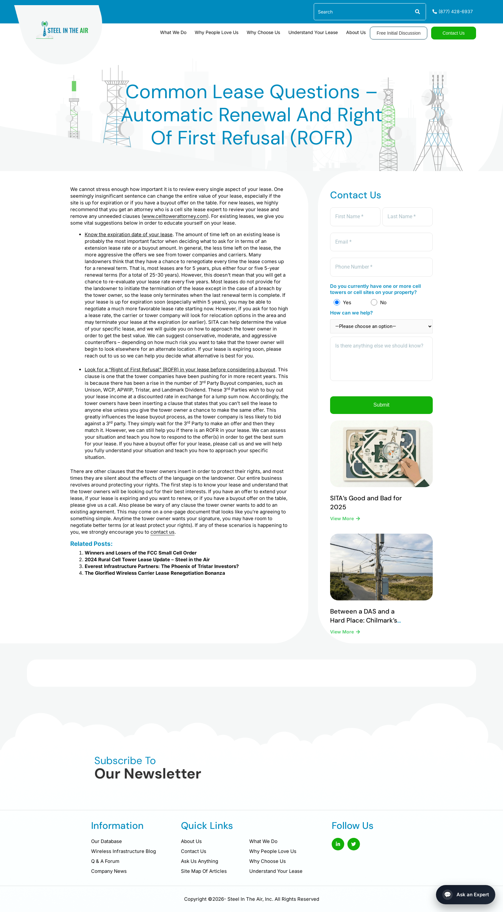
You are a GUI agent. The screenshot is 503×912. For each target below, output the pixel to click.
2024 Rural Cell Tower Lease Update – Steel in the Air (147, 559)
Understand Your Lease (313, 32)
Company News (109, 871)
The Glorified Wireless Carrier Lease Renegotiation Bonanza (155, 573)
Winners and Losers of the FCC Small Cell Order (141, 553)
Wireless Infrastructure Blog (123, 851)
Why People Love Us (216, 32)
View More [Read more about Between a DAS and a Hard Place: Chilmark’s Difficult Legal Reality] (342, 631)
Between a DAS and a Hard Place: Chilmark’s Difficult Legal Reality (363, 620)
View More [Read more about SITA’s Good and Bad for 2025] (342, 518)
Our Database (106, 841)
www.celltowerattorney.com (175, 216)
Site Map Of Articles (204, 871)
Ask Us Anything (199, 861)
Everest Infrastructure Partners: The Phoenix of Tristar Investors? (162, 566)
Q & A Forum (105, 861)
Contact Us (193, 851)
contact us (162, 532)
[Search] (417, 12)
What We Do (173, 32)
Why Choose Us (263, 32)
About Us (356, 32)
